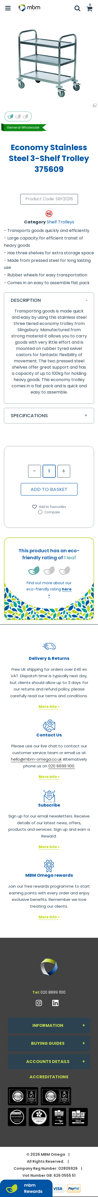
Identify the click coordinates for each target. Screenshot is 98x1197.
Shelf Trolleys (60, 222)
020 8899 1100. (61, 766)
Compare (49, 512)
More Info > (49, 706)
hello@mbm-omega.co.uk (36, 759)
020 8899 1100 (53, 992)
